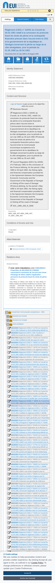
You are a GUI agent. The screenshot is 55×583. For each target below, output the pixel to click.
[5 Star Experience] (38, 10)
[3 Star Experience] (33, 10)
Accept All (27, 573)
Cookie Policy (37, 563)
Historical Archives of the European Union (25, 249)
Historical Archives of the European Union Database (22, 5)
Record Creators (23, 19)
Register (19, 104)
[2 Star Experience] (31, 10)
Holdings (8, 19)
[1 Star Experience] (28, 10)
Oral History (39, 19)
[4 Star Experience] (35, 10)
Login (49, 15)
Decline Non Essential (27, 578)
